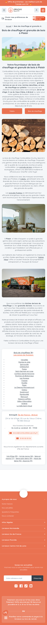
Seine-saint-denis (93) (24, 458)
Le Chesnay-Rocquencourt (24, 387)
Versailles (24, 360)
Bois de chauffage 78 (23, 353)
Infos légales (7, 522)
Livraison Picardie (9, 540)
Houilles (24, 383)
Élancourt (24, 397)
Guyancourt (24, 392)
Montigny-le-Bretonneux (24, 376)
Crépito (23, 179)
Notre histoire (7, 504)
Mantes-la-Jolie (24, 362)
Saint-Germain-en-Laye (24, 371)
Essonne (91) (27, 461)
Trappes (24, 381)
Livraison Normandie (10, 528)
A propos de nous (9, 499)
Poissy (24, 369)
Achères (24, 403)
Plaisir (24, 385)
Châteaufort (24, 367)
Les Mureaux (24, 378)
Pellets (12, 111)
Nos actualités (7, 508)
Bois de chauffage (35, 111)
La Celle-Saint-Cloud (24, 406)
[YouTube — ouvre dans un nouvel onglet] (31, 586)
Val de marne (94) (26, 456)
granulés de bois (25, 167)
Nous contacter (8, 516)
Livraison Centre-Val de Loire (14, 546)
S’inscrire (37, 578)
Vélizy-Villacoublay (24, 401)
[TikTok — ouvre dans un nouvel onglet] (26, 586)
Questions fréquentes (10, 512)
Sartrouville (24, 364)
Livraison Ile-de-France (11, 534)
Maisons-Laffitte (24, 399)
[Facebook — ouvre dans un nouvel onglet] (21, 586)
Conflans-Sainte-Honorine (24, 374)
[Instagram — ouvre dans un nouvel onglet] (16, 586)
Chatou (24, 390)
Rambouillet (24, 394)
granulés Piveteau (15, 193)
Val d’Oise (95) (12, 456)
